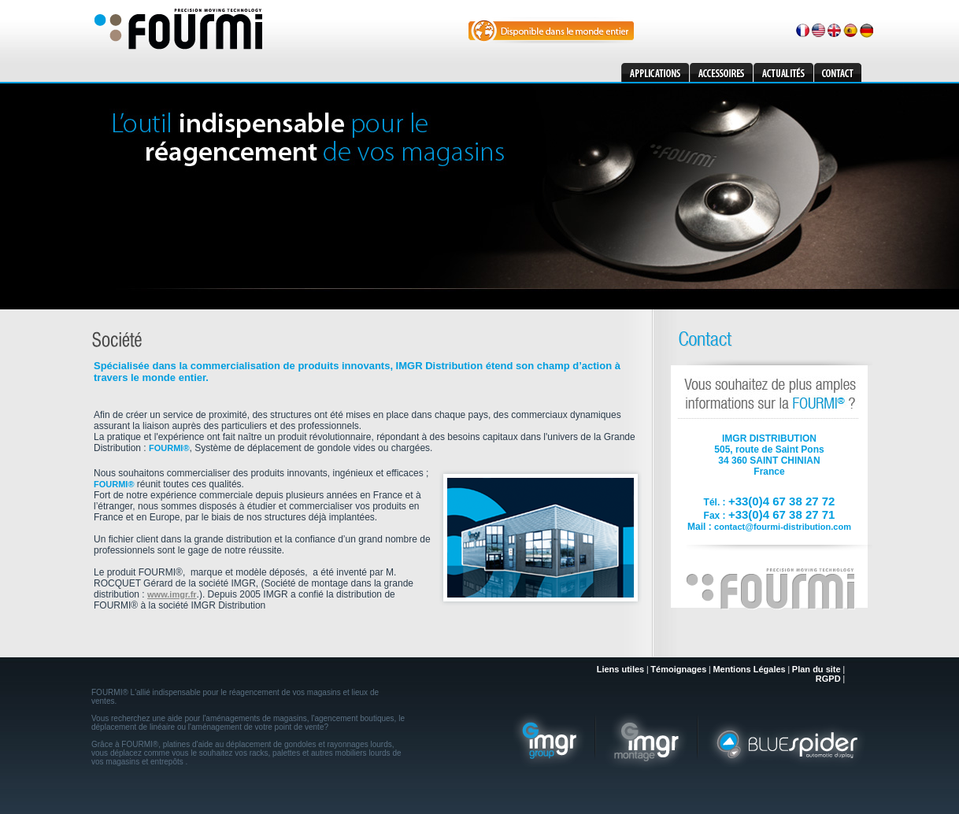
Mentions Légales (749, 669)
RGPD (828, 678)
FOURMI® (169, 448)
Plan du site (816, 669)
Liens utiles (621, 669)
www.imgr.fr (172, 594)
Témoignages (678, 669)
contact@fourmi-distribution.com (782, 526)
